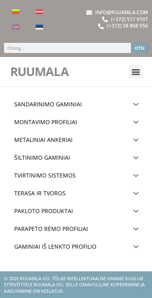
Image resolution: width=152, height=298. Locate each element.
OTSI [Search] (140, 48)
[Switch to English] (16, 27)
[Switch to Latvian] (39, 11)
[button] (135, 71)
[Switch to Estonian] (39, 27)
